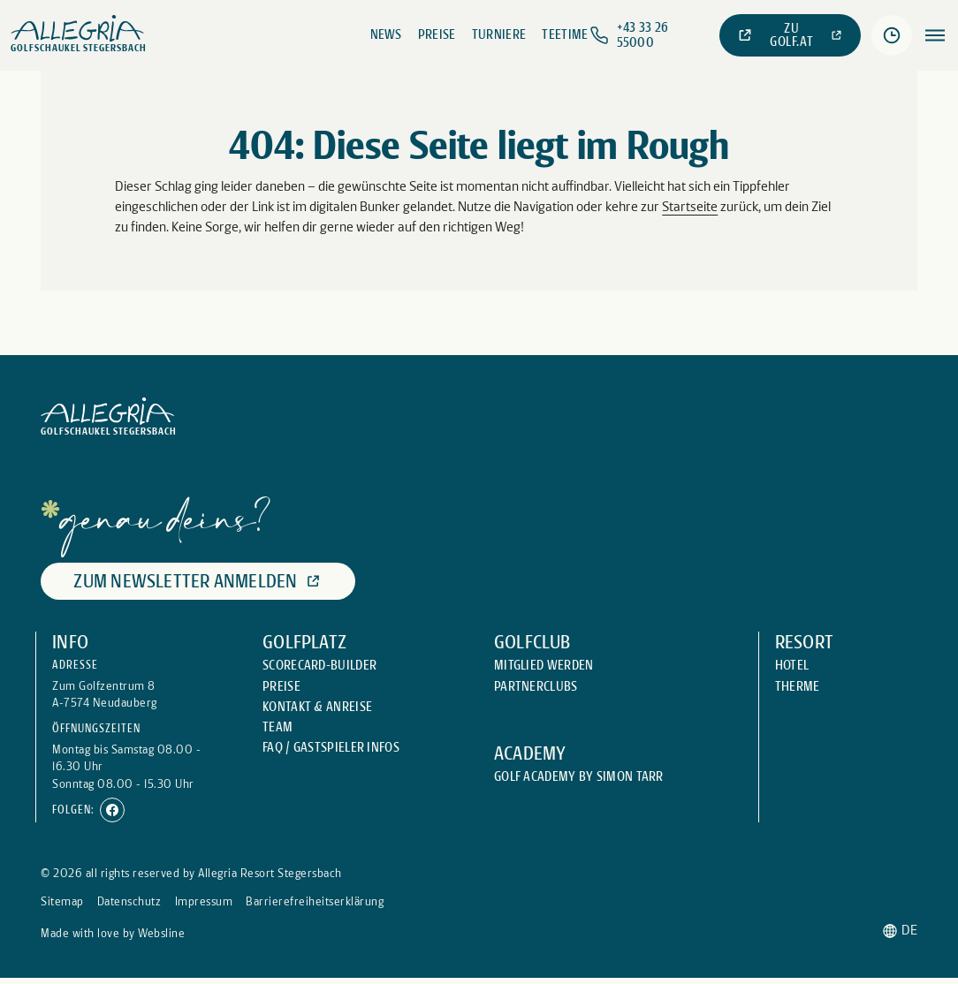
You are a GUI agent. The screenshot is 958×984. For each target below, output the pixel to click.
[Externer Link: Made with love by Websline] (113, 933)
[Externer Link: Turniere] (499, 34)
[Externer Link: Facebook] (112, 810)
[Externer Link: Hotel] (792, 665)
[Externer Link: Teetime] (565, 34)
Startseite (690, 207)
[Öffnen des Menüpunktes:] (935, 35)
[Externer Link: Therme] (797, 686)
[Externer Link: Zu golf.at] (790, 35)
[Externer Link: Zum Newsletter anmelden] (198, 581)
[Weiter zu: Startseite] (79, 36)
